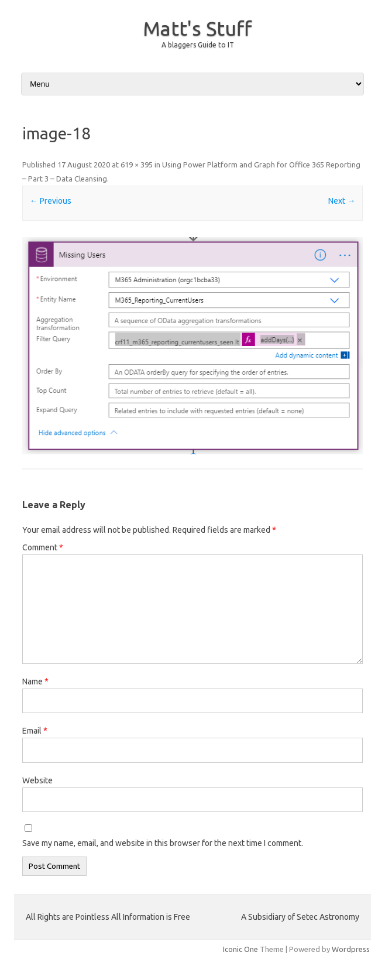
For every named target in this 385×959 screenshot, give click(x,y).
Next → (341, 201)
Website (37, 780)
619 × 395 (137, 164)
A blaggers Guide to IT (197, 45)
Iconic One (240, 949)
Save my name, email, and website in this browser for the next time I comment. (162, 843)
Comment (42, 547)
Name (35, 681)
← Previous (50, 201)
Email (34, 730)
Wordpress (351, 949)
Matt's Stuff (197, 28)
